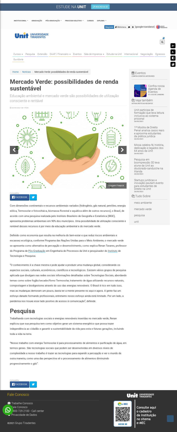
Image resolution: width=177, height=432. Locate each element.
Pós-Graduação (53, 20)
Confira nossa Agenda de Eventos (156, 90)
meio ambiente (143, 203)
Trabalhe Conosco (20, 403)
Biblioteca (120, 27)
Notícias (26, 71)
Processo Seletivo (73, 20)
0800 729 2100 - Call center (25, 411)
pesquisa (139, 215)
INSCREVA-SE (100, 6)
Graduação (37, 20)
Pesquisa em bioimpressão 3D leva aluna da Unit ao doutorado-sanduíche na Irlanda (149, 166)
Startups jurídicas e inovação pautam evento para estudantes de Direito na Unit (149, 185)
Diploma (100, 20)
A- (173, 51)
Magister (109, 27)
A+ (173, 45)
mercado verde (143, 209)
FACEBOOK (19, 197)
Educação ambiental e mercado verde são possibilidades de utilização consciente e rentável (64, 98)
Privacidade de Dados (22, 415)
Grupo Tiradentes (161, 27)
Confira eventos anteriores (143, 76)
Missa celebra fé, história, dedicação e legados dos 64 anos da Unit (149, 149)
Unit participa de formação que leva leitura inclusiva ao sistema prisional (149, 115)
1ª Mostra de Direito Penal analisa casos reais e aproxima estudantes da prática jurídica (149, 132)
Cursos (90, 20)
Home (15, 71)
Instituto (112, 250)
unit (136, 221)
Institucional (20, 20)
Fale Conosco (17, 407)
